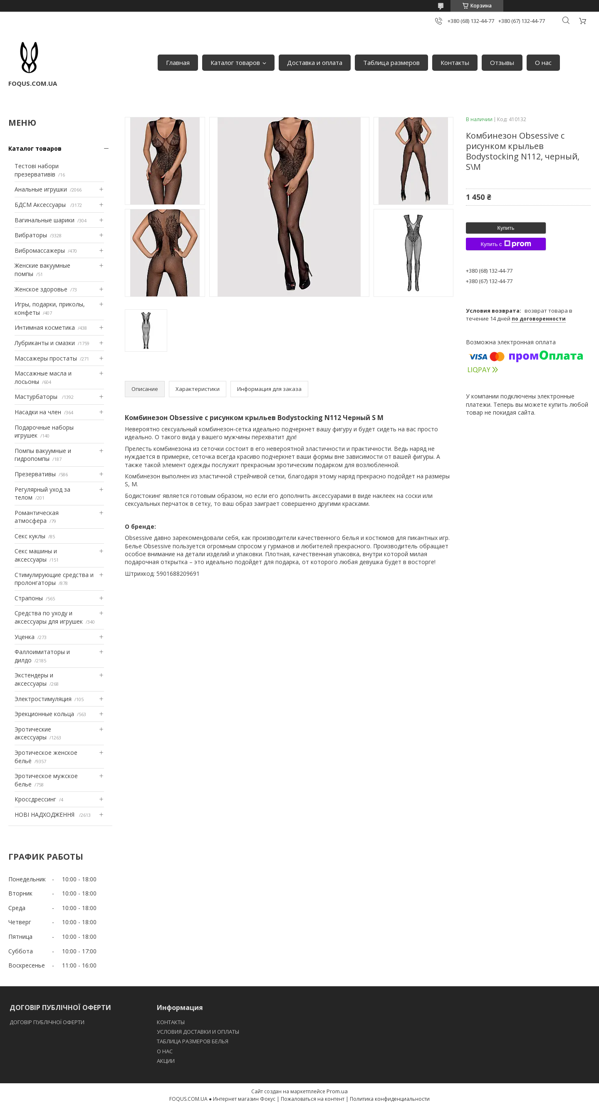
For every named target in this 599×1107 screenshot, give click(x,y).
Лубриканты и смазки (45, 343)
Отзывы (502, 62)
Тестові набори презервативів (37, 170)
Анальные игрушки (41, 189)
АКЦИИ (166, 1061)
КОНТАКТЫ (171, 1022)
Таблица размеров (391, 62)
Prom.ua (337, 1091)
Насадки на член (38, 412)
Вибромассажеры (40, 250)
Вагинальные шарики (44, 220)
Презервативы (35, 474)
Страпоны (29, 598)
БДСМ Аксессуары (41, 205)
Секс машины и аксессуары (36, 555)
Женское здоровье (41, 289)
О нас (543, 62)
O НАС (165, 1051)
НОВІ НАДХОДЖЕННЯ (45, 814)
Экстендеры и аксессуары (34, 679)
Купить (505, 228)
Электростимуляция (43, 699)
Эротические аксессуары (33, 733)
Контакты (455, 62)
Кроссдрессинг (35, 799)
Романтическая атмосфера (37, 517)
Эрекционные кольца (44, 714)
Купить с (505, 244)
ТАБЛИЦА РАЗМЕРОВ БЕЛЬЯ (192, 1041)
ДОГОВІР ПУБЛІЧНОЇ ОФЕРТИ (48, 1022)
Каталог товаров (235, 62)
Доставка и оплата (314, 62)
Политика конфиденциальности (390, 1098)
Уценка (25, 637)
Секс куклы (30, 536)
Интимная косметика (45, 327)
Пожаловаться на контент (312, 1098)
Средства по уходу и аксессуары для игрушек (49, 617)
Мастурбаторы (37, 397)
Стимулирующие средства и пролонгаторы (54, 579)
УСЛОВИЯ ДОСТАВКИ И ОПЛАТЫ (198, 1031)
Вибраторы (31, 235)
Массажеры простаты (46, 358)
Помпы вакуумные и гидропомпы (43, 455)
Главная (178, 62)
